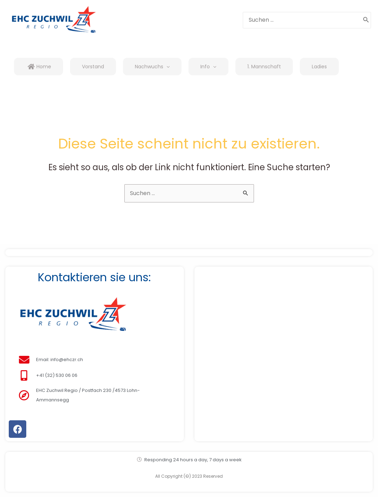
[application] (166, 67)
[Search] (366, 20)
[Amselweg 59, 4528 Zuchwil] (284, 349)
